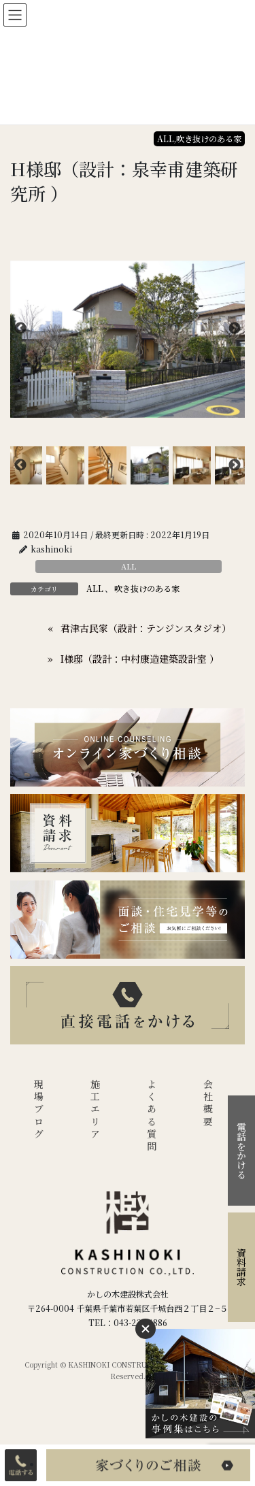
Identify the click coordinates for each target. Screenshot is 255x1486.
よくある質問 (151, 1116)
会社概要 (208, 1104)
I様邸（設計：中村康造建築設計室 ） (140, 658)
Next (234, 328)
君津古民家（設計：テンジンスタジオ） (146, 628)
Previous (20, 328)
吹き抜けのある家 (147, 588)
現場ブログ (39, 1110)
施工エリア (95, 1110)
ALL (128, 566)
